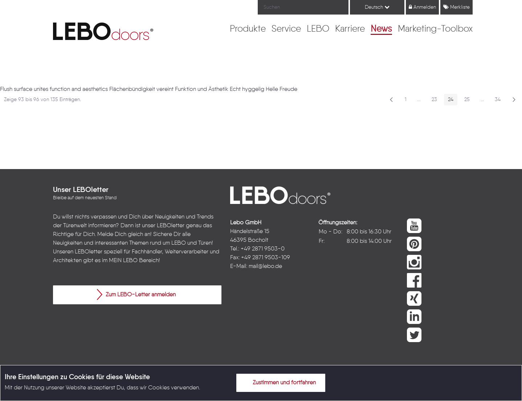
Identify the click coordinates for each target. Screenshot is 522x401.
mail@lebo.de (265, 266)
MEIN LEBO (123, 261)
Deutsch (377, 7)
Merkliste (456, 7)
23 (436, 101)
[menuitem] (248, 29)
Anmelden (422, 7)
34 (500, 101)
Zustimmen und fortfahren (280, 382)
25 (469, 101)
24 (452, 101)
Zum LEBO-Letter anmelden (136, 294)
